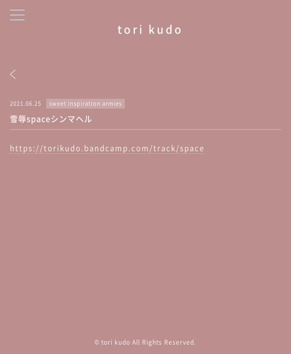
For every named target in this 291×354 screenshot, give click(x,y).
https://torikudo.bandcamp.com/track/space (107, 148)
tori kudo (150, 29)
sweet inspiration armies (85, 103)
